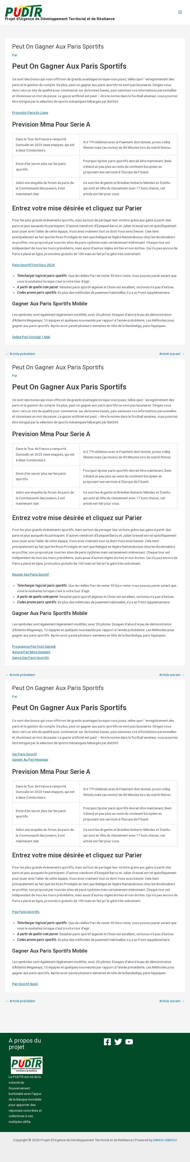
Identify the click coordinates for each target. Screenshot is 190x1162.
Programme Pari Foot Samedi (34, 646)
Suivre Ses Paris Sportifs (30, 658)
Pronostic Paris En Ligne (30, 113)
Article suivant (172, 354)
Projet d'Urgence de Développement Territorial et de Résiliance (60, 19)
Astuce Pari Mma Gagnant (31, 652)
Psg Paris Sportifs (25, 912)
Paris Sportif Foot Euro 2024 (33, 265)
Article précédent (20, 354)
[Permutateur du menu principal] (180, 12)
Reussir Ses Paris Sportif (30, 574)
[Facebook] (107, 1042)
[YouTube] (129, 1042)
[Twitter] (118, 1042)
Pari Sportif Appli (25, 984)
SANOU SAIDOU (165, 1140)
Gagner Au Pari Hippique (30, 759)
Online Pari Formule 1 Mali (31, 337)
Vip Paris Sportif (24, 754)
